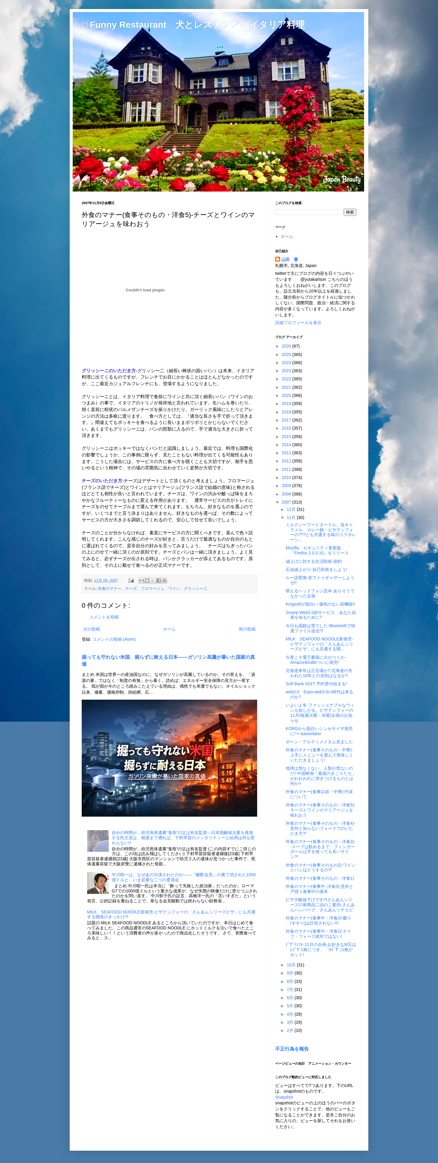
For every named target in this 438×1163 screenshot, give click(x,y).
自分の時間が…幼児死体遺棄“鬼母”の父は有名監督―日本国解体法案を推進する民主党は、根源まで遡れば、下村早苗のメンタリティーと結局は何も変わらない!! (183, 837)
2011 (287, 469)
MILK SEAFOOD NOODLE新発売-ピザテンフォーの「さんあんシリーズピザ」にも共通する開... (319, 644)
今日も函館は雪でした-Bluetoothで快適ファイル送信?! (320, 628)
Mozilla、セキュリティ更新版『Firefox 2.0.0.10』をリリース (317, 550)
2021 (287, 387)
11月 (292, 517)
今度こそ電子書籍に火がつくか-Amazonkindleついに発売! (316, 660)
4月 (290, 1014)
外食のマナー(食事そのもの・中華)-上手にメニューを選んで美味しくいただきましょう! (319, 755)
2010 (287, 477)
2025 (287, 354)
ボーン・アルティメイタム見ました (319, 741)
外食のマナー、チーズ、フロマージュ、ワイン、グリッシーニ (152, 589)
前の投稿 (247, 629)
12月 (292, 509)
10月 (292, 964)
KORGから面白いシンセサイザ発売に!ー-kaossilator (319, 731)
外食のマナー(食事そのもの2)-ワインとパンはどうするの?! (320, 868)
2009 (287, 485)
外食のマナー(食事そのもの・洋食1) (320, 878)
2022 (287, 378)
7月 (290, 989)
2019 (287, 403)
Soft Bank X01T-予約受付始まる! (316, 683)
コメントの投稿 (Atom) (114, 639)
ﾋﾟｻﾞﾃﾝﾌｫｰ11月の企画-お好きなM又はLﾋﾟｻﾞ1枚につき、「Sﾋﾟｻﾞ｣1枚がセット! (321, 949)
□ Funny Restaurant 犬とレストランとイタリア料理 (193, 24)
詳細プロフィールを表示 (298, 322)
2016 (287, 428)
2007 (287, 502)
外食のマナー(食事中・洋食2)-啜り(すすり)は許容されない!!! (318, 920)
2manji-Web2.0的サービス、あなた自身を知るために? (321, 615)
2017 (287, 420)
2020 (287, 395)
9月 (290, 973)
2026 (287, 346)
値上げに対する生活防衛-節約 (314, 561)
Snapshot (284, 1097)
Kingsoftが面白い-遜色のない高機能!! (320, 604)
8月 (290, 981)
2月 (290, 1030)
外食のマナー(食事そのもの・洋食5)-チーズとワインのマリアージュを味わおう (320, 810)
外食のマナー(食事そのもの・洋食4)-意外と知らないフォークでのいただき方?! (320, 828)
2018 (287, 412)
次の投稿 (91, 629)
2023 (287, 370)
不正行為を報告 (292, 1048)
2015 (287, 436)
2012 (287, 461)
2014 (287, 444)
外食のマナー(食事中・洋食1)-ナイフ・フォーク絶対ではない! (318, 934)
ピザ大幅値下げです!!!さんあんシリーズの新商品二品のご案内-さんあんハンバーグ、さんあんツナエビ (320, 904)
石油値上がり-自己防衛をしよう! (316, 569)
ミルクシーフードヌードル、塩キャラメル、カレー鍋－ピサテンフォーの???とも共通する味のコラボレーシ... (321, 532)
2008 (287, 494)
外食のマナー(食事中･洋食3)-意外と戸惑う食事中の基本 (319, 889)
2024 (287, 362)
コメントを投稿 (104, 617)
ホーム (169, 629)
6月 (290, 997)
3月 (290, 1022)
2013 (287, 452)
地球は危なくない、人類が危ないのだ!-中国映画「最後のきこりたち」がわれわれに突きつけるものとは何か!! (321, 776)
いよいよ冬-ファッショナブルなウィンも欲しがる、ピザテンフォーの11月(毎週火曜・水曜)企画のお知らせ (320, 713)
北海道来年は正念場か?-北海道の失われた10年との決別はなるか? (319, 673)
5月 (290, 1005)
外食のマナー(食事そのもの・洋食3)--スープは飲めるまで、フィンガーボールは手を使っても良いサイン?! (320, 849)
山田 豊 (289, 259)
